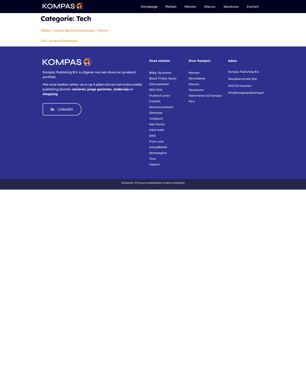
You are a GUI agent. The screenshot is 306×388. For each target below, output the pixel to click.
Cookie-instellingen (174, 182)
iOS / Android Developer (59, 41)
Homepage (149, 6)
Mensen (190, 6)
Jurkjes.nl (156, 118)
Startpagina (158, 153)
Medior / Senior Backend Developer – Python (75, 30)
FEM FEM (155, 90)
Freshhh (155, 101)
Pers (192, 101)
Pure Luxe (156, 141)
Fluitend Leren (159, 95)
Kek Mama (157, 124)
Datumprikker (159, 84)
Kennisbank (197, 78)
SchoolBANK (158, 147)
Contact (253, 6)
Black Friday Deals (162, 78)
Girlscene (155, 113)
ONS (152, 136)
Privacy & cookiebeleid (148, 182)
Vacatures (231, 6)
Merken (171, 6)
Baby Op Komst (160, 73)
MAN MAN (156, 130)
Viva (152, 158)
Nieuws (209, 6)
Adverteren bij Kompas (205, 95)
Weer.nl (154, 164)
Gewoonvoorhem (161, 107)
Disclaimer (127, 182)
